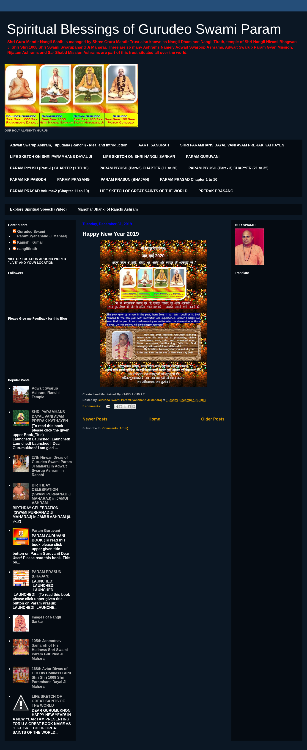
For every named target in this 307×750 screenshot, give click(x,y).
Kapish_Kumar (30, 242)
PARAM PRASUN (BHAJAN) (125, 179)
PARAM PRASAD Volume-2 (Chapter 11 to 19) (49, 191)
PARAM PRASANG (73, 179)
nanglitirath (27, 249)
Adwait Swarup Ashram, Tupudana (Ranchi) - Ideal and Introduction (68, 145)
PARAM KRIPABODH (28, 179)
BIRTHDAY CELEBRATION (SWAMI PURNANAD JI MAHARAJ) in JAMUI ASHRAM (51, 494)
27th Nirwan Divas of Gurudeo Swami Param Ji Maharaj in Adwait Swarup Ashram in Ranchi (52, 466)
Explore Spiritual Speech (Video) (38, 209)
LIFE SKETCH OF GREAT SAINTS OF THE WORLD (143, 191)
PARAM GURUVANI (202, 157)
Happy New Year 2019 (110, 234)
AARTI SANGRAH (153, 145)
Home (154, 419)
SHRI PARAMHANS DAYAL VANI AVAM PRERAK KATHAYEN (232, 145)
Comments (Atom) (115, 428)
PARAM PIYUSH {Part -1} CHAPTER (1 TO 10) (49, 168)
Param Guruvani (46, 531)
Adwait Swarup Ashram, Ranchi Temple (46, 392)
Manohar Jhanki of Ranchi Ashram (108, 209)
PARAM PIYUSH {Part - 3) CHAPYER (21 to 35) (229, 168)
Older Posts (213, 419)
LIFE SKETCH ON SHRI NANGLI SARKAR (139, 157)
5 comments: (92, 406)
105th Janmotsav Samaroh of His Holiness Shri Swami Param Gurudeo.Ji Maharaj (50, 649)
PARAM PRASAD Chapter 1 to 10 (188, 179)
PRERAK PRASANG (215, 191)
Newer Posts (94, 419)
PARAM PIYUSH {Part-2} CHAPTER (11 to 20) (139, 168)
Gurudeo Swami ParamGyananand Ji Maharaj (42, 234)
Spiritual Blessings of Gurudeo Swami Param (144, 29)
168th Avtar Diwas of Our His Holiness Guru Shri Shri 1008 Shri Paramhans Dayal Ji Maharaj (51, 677)
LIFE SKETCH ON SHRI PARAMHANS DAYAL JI (51, 157)
